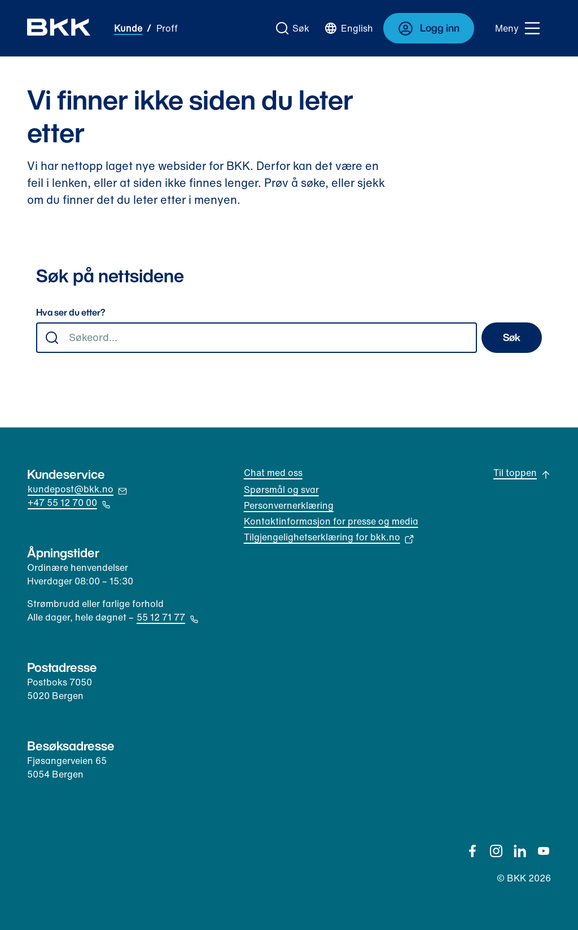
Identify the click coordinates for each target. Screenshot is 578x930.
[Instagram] (496, 851)
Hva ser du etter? (71, 313)
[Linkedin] (520, 851)
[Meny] (518, 28)
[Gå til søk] (293, 28)
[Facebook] (472, 851)
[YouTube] (543, 851)
